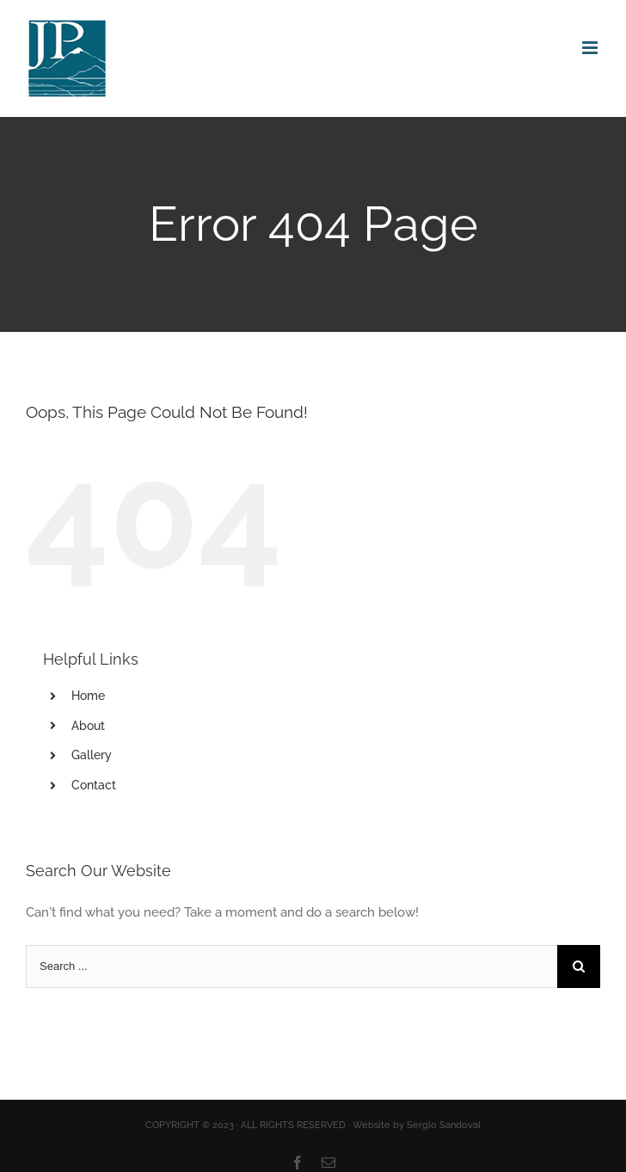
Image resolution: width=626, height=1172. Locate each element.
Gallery (91, 755)
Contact (93, 785)
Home (88, 696)
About (88, 726)
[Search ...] (291, 966)
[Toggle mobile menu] (591, 48)
